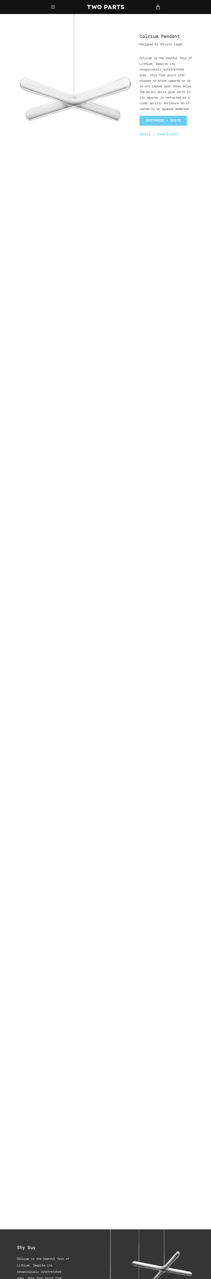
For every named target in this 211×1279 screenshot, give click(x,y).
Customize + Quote (163, 120)
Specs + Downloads (158, 134)
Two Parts (105, 7)
